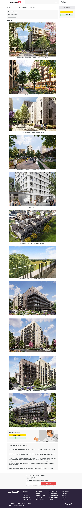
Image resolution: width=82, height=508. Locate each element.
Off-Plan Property (39, 491)
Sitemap (29, 503)
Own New (51, 499)
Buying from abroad (53, 491)
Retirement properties (53, 495)
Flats (40, 2)
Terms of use (24, 503)
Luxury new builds (53, 493)
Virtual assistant (26, 497)
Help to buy (64, 493)
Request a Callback (17, 435)
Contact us (64, 497)
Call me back (48, 483)
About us (64, 495)
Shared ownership (65, 491)
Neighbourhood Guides (40, 495)
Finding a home (39, 497)
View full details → (12, 17)
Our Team (64, 499)
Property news (38, 493)
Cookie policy (11, 503)
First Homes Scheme (53, 497)
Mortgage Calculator (27, 499)
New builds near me (40, 499)
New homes (32, 2)
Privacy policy (18, 503)
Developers (48, 2)
